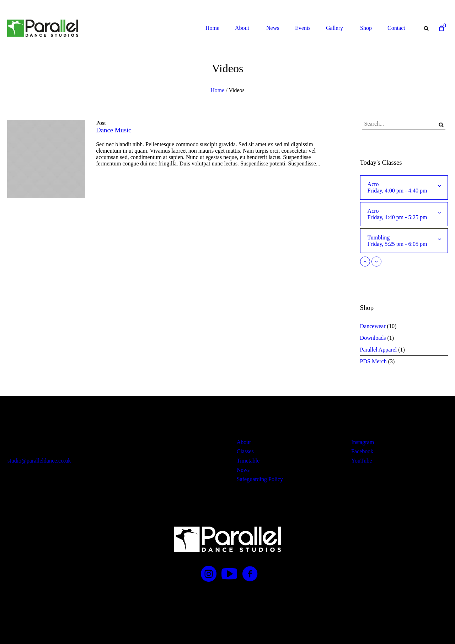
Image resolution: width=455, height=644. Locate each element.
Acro (400, 187)
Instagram (362, 442)
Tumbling (400, 240)
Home (217, 90)
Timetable (248, 461)
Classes (245, 451)
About (244, 442)
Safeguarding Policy (260, 479)
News (243, 470)
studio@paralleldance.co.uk (39, 461)
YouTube (361, 461)
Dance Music (113, 130)
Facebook (362, 451)
